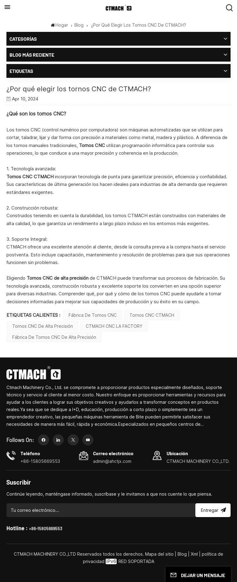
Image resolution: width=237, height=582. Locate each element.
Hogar (59, 25)
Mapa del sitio (160, 554)
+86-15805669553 (45, 528)
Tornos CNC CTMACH (152, 315)
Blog (79, 25)
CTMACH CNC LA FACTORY (114, 326)
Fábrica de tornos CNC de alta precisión (54, 337)
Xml (194, 554)
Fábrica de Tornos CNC (93, 315)
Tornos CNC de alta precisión (42, 326)
